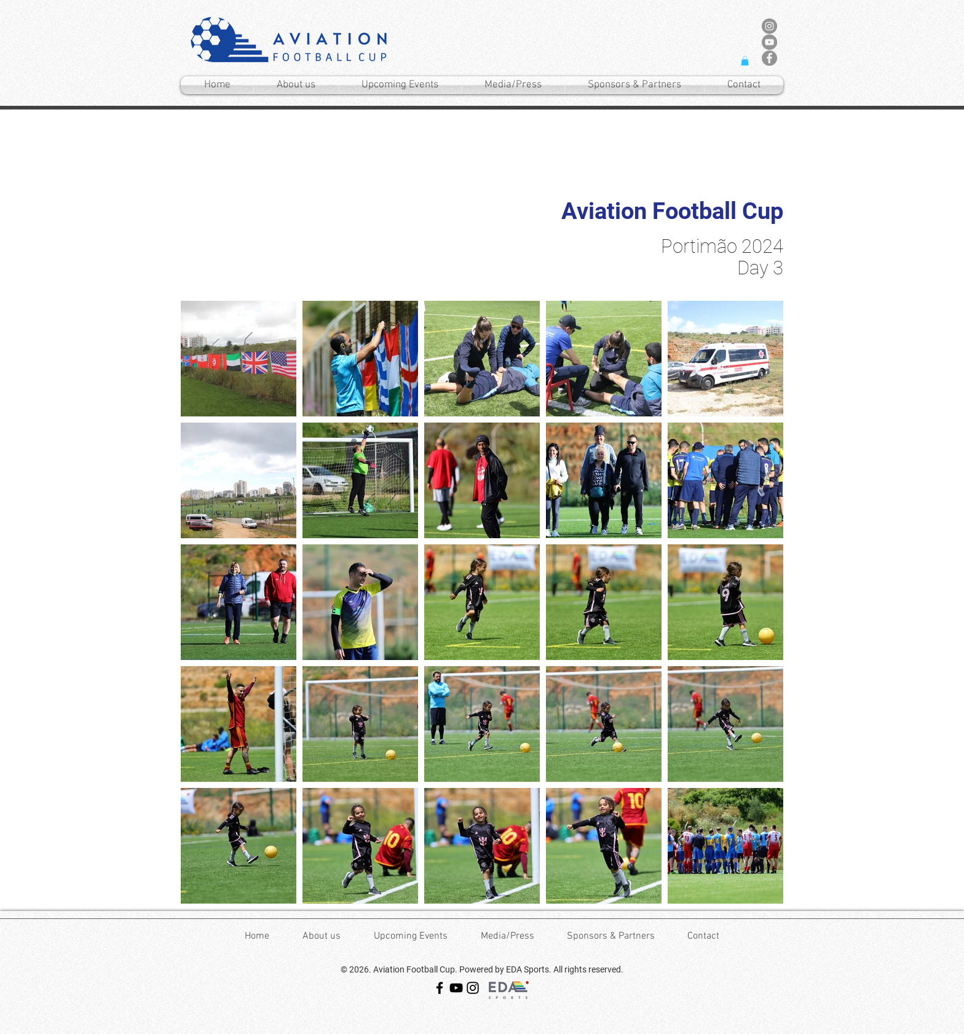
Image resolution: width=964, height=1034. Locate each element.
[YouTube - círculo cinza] (769, 42)
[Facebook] (440, 988)
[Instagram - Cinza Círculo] (769, 26)
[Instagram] (473, 988)
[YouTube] (456, 988)
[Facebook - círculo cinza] (769, 58)
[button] (745, 61)
